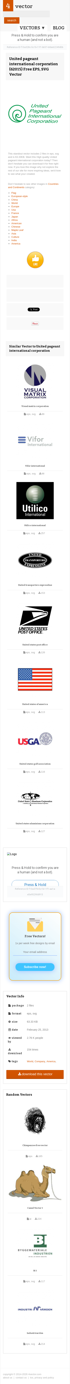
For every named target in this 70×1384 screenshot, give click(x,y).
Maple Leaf (17, 230)
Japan (14, 216)
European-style (19, 196)
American (16, 223)
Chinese (15, 226)
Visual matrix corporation (35, 406)
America (15, 243)
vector (23, 6)
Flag (13, 192)
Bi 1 (35, 1270)
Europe (15, 206)
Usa (13, 209)
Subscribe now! (35, 967)
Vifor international (35, 466)
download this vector (35, 1074)
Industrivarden (35, 1333)
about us (7, 1377)
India (14, 240)
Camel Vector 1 (35, 1208)
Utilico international (35, 525)
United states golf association (35, 764)
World (14, 203)
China (14, 199)
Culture (15, 237)
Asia (13, 233)
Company (40, 1061)
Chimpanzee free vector (35, 1145)
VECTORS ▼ (32, 27)
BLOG (59, 27)
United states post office (35, 645)
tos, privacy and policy (42, 1377)
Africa (14, 220)
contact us (21, 1377)
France (15, 213)
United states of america (35, 704)
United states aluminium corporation (35, 823)
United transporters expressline (35, 585)
